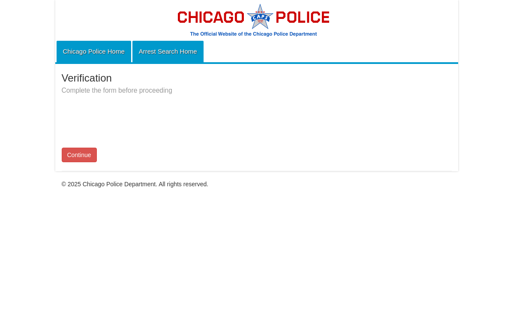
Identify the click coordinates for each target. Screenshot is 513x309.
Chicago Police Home (94, 51)
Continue (79, 154)
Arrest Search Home (168, 51)
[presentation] (127, 116)
